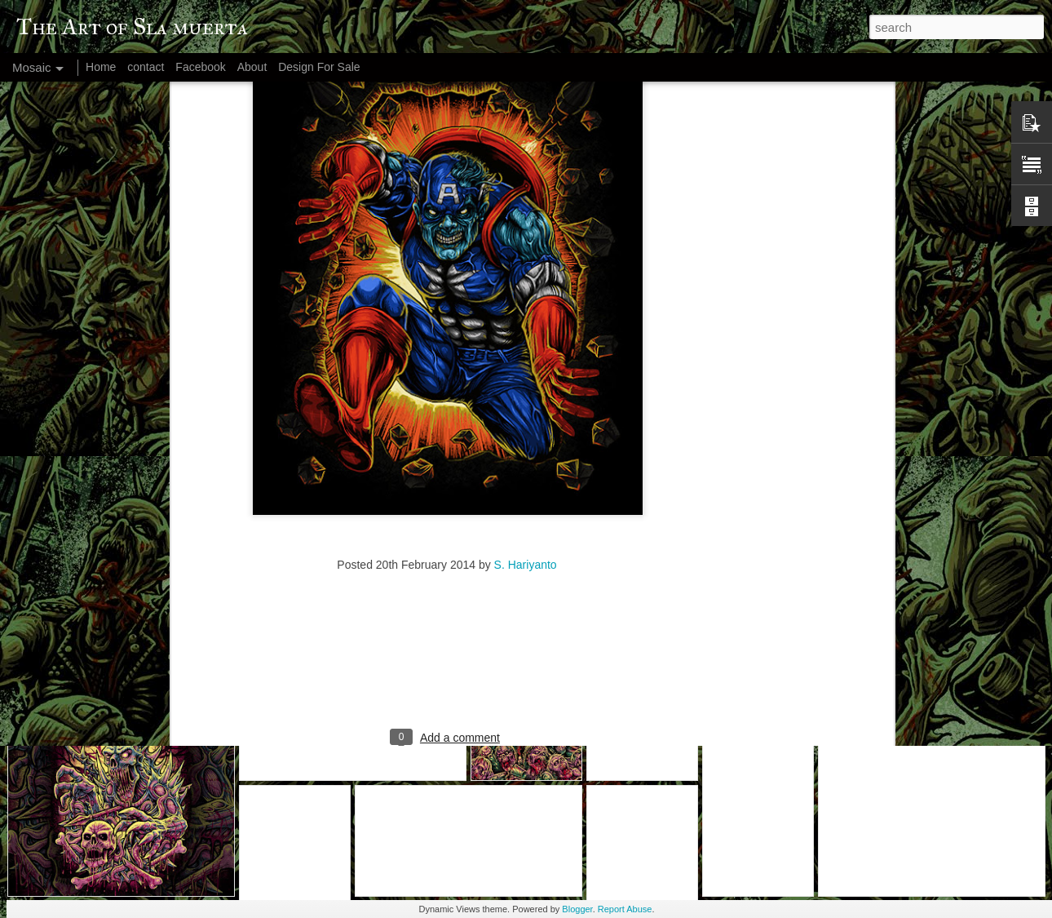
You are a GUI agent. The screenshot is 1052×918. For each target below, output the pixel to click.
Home (101, 66)
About (252, 66)
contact (145, 66)
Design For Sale (319, 66)
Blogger (577, 909)
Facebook (200, 66)
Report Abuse (625, 909)
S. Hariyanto (525, 412)
